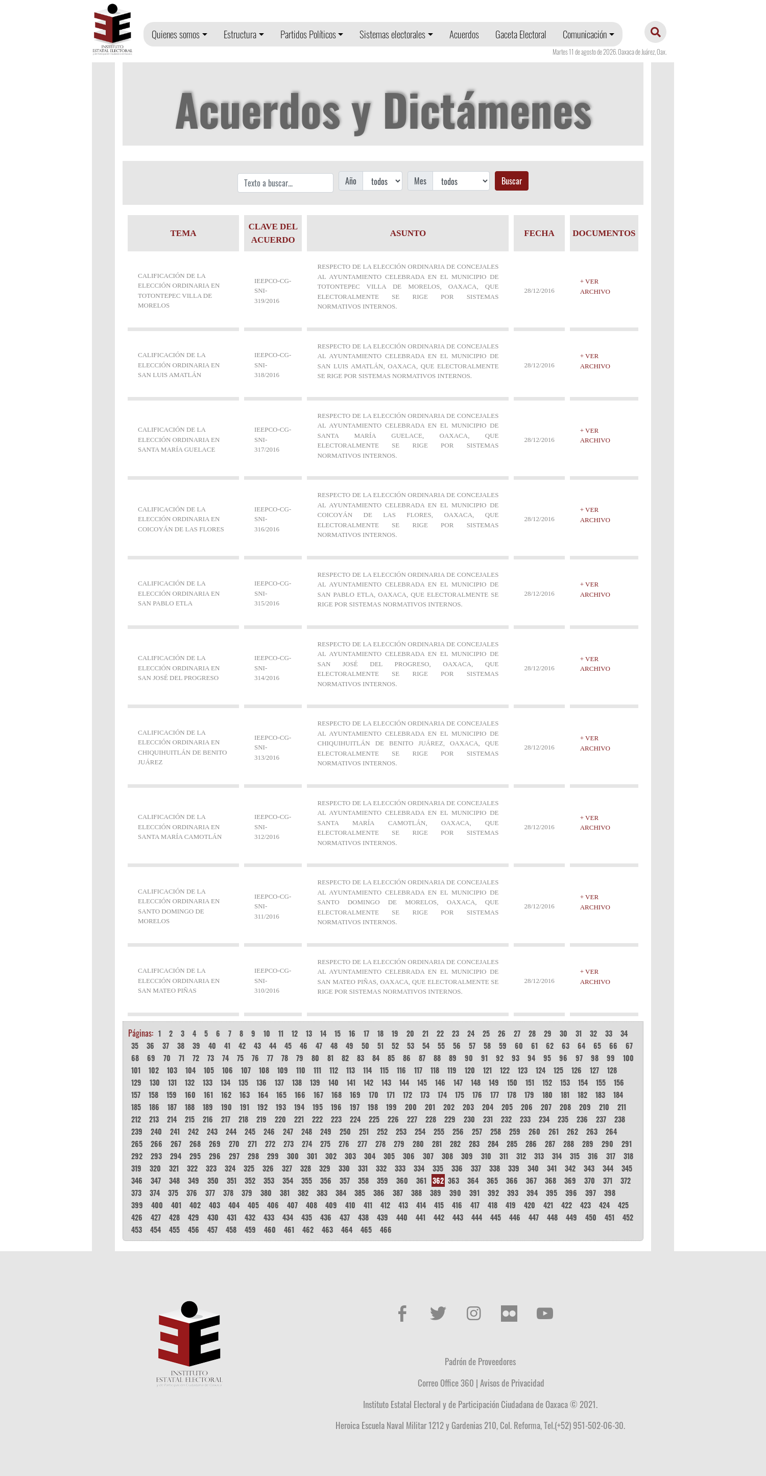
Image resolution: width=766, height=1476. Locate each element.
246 (269, 1131)
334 (419, 1168)
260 (534, 1131)
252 (382, 1131)
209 (585, 1107)
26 (502, 1033)
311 (503, 1156)
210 (604, 1107)
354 (287, 1180)
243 (212, 1131)
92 (500, 1057)
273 (288, 1143)
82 (345, 1057)
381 (285, 1192)
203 (468, 1107)
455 (174, 1229)
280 (418, 1143)
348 (174, 1180)
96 (563, 1057)
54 (425, 1045)
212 (136, 1119)
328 (305, 1168)
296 (215, 1156)
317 (610, 1156)
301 (312, 1156)
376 (191, 1192)
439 (382, 1217)
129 (136, 1082)
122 (505, 1070)
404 (234, 1205)
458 (231, 1229)
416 (457, 1205)
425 (623, 1205)
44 (272, 1045)
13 (309, 1033)
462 (308, 1229)
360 (402, 1180)
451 (609, 1217)
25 (486, 1033)
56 (457, 1045)
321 (174, 1168)
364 (472, 1180)
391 (474, 1192)
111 (317, 1070)
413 (403, 1205)
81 (330, 1057)
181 (565, 1094)
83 (360, 1057)
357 (345, 1180)
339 (513, 1168)
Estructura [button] (240, 34)
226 (393, 1119)
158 (153, 1094)
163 (245, 1094)
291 (626, 1143)
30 (563, 1033)
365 (492, 1180)
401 (176, 1205)
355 (306, 1180)
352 (250, 1180)
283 (474, 1143)
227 (412, 1119)
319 (136, 1168)
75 (240, 1057)
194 (299, 1107)
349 (193, 1180)
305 (389, 1156)
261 (553, 1131)
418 (492, 1205)
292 (136, 1156)
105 (209, 1070)
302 (331, 1156)
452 (628, 1217)
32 (593, 1033)
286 (531, 1143)
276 (344, 1143)
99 (611, 1057)
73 (210, 1057)
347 (156, 1180)
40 (212, 1045)
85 (391, 1057)
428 (174, 1217)
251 (364, 1131)
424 (604, 1205)
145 (422, 1082)
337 (476, 1168)
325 (249, 1168)
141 (351, 1082)
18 (380, 1033)
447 (534, 1217)
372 (625, 1180)
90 (469, 1057)
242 (193, 1131)
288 (568, 1143)
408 (311, 1205)
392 (493, 1192)
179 (529, 1094)
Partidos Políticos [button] (308, 34)
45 (288, 1045)
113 (350, 1070)
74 (225, 1057)
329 (324, 1168)
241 (175, 1131)
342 (570, 1168)
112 (333, 1070)
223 (336, 1119)
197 (355, 1107)
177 (494, 1094)
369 (570, 1180)
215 (190, 1119)
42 (242, 1045)
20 (410, 1033)
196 (336, 1107)
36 (150, 1045)
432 (250, 1217)
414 (421, 1205)
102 (154, 1070)
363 (453, 1180)
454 (155, 1229)
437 (345, 1217)
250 (345, 1131)
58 (487, 1045)
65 (597, 1045)
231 (488, 1119)
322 (192, 1168)
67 (629, 1045)
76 (255, 1057)
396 (571, 1192)
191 (244, 1107)
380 (266, 1192)
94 (531, 1057)
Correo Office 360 (446, 1382)
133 (207, 1082)
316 (593, 1156)
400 (157, 1205)
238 (619, 1119)
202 (448, 1107)
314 (557, 1156)
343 (589, 1168)
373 (136, 1192)
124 (540, 1070)
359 (382, 1180)
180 (547, 1094)
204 (487, 1107)
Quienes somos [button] (176, 34)
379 (247, 1192)
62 (550, 1045)
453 (136, 1229)
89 (453, 1057)
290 (607, 1143)
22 (440, 1033)
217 (225, 1119)
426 (136, 1217)
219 (261, 1119)
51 (380, 1045)
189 (208, 1107)
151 (529, 1082)
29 (548, 1033)
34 (624, 1033)
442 (439, 1217)
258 (495, 1131)
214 (172, 1119)
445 (495, 1217)
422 (566, 1205)
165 (281, 1094)
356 (325, 1180)
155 (601, 1082)
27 (517, 1033)
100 (628, 1057)
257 (477, 1131)
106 (227, 1070)
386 (379, 1192)
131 (172, 1082)
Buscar (511, 181)
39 (196, 1045)
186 (154, 1107)
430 (213, 1217)
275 (325, 1143)
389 (435, 1192)
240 (156, 1131)
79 (299, 1057)
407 (292, 1205)
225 (374, 1119)
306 (409, 1156)
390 (455, 1192)
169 (355, 1094)
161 (208, 1094)
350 (213, 1180)
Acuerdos (464, 34)
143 (386, 1082)
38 (180, 1045)
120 (470, 1070)
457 (212, 1229)
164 (263, 1094)
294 (175, 1156)
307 (428, 1156)
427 (156, 1217)
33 (608, 1033)
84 (375, 1057)
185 (136, 1107)
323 (211, 1168)
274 (307, 1143)
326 (268, 1168)
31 (579, 1033)
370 (589, 1180)
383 (322, 1192)
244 (231, 1131)
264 (611, 1131)
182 (582, 1094)
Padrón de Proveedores (480, 1361)
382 (303, 1192)
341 (552, 1168)
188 (190, 1107)
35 (134, 1045)
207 (546, 1107)
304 (369, 1156)
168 (336, 1094)
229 (450, 1119)
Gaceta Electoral (520, 34)
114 (367, 1070)
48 (334, 1045)
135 (243, 1082)
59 (503, 1045)
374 (155, 1192)
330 (344, 1168)
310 (486, 1156)
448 (552, 1217)
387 (398, 1192)
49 (349, 1045)
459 (250, 1229)
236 (582, 1119)
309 (467, 1156)
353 (269, 1180)
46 (303, 1045)
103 (172, 1070)
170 (373, 1094)
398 (609, 1192)
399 (137, 1205)
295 (195, 1156)
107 (246, 1070)
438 (363, 1217)
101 (135, 1070)
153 (565, 1082)
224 (355, 1119)
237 (601, 1119)
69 (151, 1057)
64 (581, 1045)
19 (395, 1033)
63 (565, 1045)
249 (325, 1131)
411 (368, 1205)
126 (576, 1070)
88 (437, 1057)
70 (167, 1057)
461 (289, 1229)
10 (267, 1033)
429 (193, 1217)
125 (558, 1070)
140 (333, 1082)
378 (228, 1192)
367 (531, 1180)
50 (365, 1045)
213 (154, 1119)
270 (234, 1143)
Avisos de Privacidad (512, 1382)
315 (575, 1156)
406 (273, 1205)
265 (136, 1143)
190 (226, 1107)
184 (618, 1094)
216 (208, 1119)
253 (401, 1131)
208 (565, 1107)
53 (410, 1045)
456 (193, 1229)
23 (455, 1033)
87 (422, 1057)
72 (196, 1057)
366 (512, 1180)
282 (455, 1143)
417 (475, 1205)
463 (327, 1229)
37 (165, 1045)
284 (493, 1143)
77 (270, 1057)
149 (494, 1082)
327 (287, 1168)
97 (579, 1057)
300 (293, 1156)
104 (190, 1070)
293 (156, 1156)
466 (386, 1229)
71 (181, 1057)
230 (469, 1119)
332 (381, 1168)
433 (269, 1217)
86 (407, 1057)
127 (594, 1070)
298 (253, 1156)
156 (619, 1082)
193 (281, 1107)
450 (590, 1217)
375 (173, 1192)
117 (418, 1070)
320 (155, 1168)
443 (457, 1217)
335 (438, 1168)
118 (434, 1070)
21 (425, 1033)
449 (571, 1217)
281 (437, 1143)
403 (214, 1205)
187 (172, 1107)
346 (136, 1180)
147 (458, 1082)
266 (156, 1143)
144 (404, 1082)
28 (532, 1033)
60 (519, 1045)
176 (477, 1094)
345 (626, 1168)
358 (363, 1180)
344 (608, 1168)
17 (366, 1033)
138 (297, 1082)
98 (595, 1057)
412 (385, 1205)
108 (264, 1070)
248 (306, 1131)
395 (551, 1192)
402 (195, 1205)
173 (424, 1094)
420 (529, 1205)
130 (155, 1082)
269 (215, 1143)
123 (523, 1070)
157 (135, 1094)
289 (587, 1143)
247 (288, 1131)
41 (227, 1045)
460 (270, 1229)
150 (512, 1082)
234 (544, 1119)
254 (420, 1131)
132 (190, 1082)
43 (257, 1045)
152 (547, 1082)
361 (421, 1180)
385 (359, 1192)
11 (280, 1033)
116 (401, 1070)
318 (628, 1156)
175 (459, 1094)
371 (607, 1180)
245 (250, 1131)
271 (252, 1143)
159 (171, 1094)
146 (440, 1082)
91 (484, 1057)
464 (346, 1229)
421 (548, 1205)
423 (585, 1205)
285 (512, 1143)
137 (279, 1082)
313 (539, 1156)
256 (458, 1131)
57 (472, 1045)
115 (384, 1070)
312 (521, 1156)
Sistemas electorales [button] (392, 34)
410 (350, 1205)
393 (512, 1192)
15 (337, 1033)
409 (331, 1205)
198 (373, 1107)
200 (411, 1107)
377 (210, 1192)
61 (534, 1045)
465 (366, 1229)
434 (287, 1217)
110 (300, 1070)
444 (476, 1217)
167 (318, 1094)
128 (612, 1070)
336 (457, 1168)
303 (350, 1156)
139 (315, 1082)
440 (402, 1217)
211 (621, 1107)
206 (527, 1107)
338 (494, 1168)
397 (590, 1192)
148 (476, 1082)
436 (325, 1217)
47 (319, 1045)
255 (439, 1131)
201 (430, 1107)
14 (323, 1033)
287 (550, 1143)
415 (439, 1205)
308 (447, 1156)
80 (315, 1057)
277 (362, 1143)
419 (511, 1205)
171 (391, 1094)
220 (280, 1119)
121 (487, 1070)
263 (591, 1131)
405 (253, 1205)
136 (261, 1082)
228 (430, 1119)
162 (226, 1094)
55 (441, 1045)
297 (234, 1156)
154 (583, 1082)
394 (532, 1192)
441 (420, 1217)
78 (284, 1057)
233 (525, 1119)
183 (600, 1094)
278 (380, 1143)
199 (391, 1107)
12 (295, 1033)
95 (547, 1057)
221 (299, 1119)
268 (195, 1143)
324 (230, 1168)
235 (563, 1119)
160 (190, 1094)
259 (514, 1131)
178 (511, 1094)
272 (270, 1143)
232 (506, 1119)
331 (363, 1168)
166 (300, 1094)
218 (243, 1119)
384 (341, 1192)
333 (400, 1168)
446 (514, 1217)
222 (317, 1119)
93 (515, 1057)
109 (282, 1070)
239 (136, 1131)
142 (368, 1082)
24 (470, 1033)
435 (306, 1217)
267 (176, 1143)
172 (407, 1094)
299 (273, 1156)
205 (507, 1107)
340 (533, 1168)
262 (572, 1131)
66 (613, 1045)
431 (231, 1217)
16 (352, 1033)
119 (452, 1070)
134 (225, 1082)
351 (231, 1180)
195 (318, 1107)
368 (550, 1180)
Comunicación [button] (585, 34)
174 (442, 1094)
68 (135, 1057)
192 (262, 1107)
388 (416, 1192)
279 (399, 1143)
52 (395, 1045)
